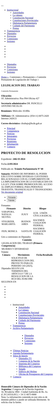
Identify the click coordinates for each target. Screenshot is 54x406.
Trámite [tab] (11, 200)
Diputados (11, 33)
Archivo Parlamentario (23, 328)
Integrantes (12, 136)
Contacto (11, 146)
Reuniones (12, 141)
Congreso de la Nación (29, 361)
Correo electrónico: (10, 123)
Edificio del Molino (28, 371)
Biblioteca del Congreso (30, 366)
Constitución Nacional (23, 18)
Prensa (16, 28)
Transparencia (13, 31)
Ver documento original (12, 192)
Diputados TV (25, 358)
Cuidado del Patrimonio (24, 25)
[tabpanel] (27, 220)
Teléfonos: (6, 116)
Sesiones (11, 41)
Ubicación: (6, 96)
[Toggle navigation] (2, 5)
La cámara (17, 15)
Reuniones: (6, 111)
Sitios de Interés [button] (20, 356)
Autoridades (18, 12)
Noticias (11, 133)
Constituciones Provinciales (25, 20)
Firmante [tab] (12, 197)
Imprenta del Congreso (29, 363)
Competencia (13, 131)
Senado (22, 369)
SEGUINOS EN (8, 281)
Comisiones (12, 38)
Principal (11, 128)
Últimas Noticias (21, 350)
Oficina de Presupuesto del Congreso (36, 374)
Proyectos (11, 36)
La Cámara (23, 310)
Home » (5, 77)
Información (12, 144)
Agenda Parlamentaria (23, 353)
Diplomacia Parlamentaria (25, 23)
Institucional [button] (12, 10)
